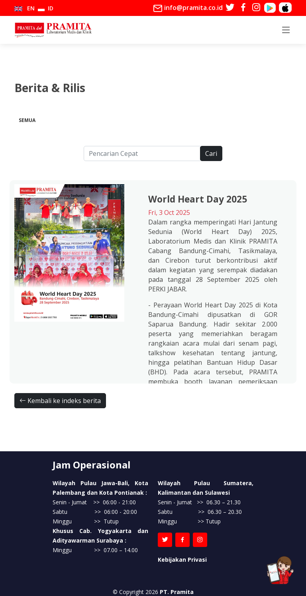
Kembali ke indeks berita (60, 400)
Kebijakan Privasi (182, 559)
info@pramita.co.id (188, 8)
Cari (211, 153)
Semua (27, 120)
